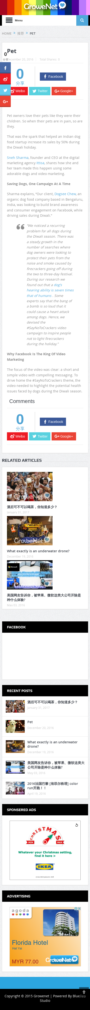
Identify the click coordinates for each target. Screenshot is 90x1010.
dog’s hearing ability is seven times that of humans (50, 290)
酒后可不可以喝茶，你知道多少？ (32, 507)
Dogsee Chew (65, 194)
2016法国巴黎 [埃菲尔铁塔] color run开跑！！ (52, 785)
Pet (30, 722)
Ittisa (40, 163)
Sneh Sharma (18, 157)
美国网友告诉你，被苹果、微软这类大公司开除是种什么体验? (44, 597)
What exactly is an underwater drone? (38, 551)
